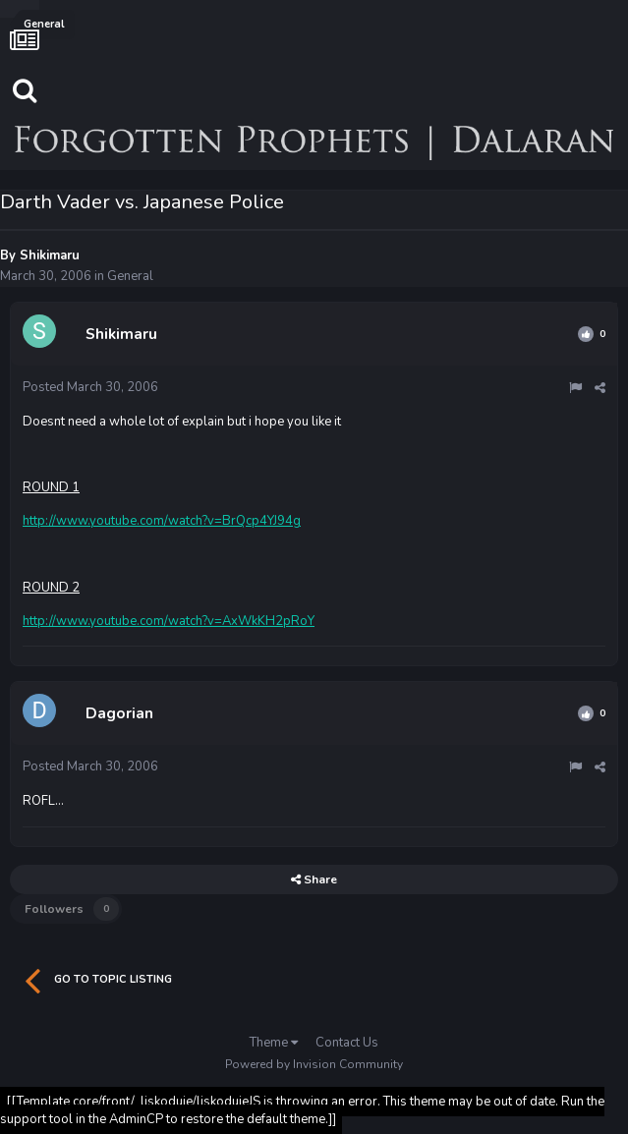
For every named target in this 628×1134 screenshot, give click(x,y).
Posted (90, 387)
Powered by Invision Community (314, 1064)
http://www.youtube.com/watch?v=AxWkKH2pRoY (168, 621)
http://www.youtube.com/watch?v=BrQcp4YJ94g (162, 521)
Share (314, 879)
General (130, 276)
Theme (274, 1042)
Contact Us (346, 1042)
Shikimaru (50, 255)
